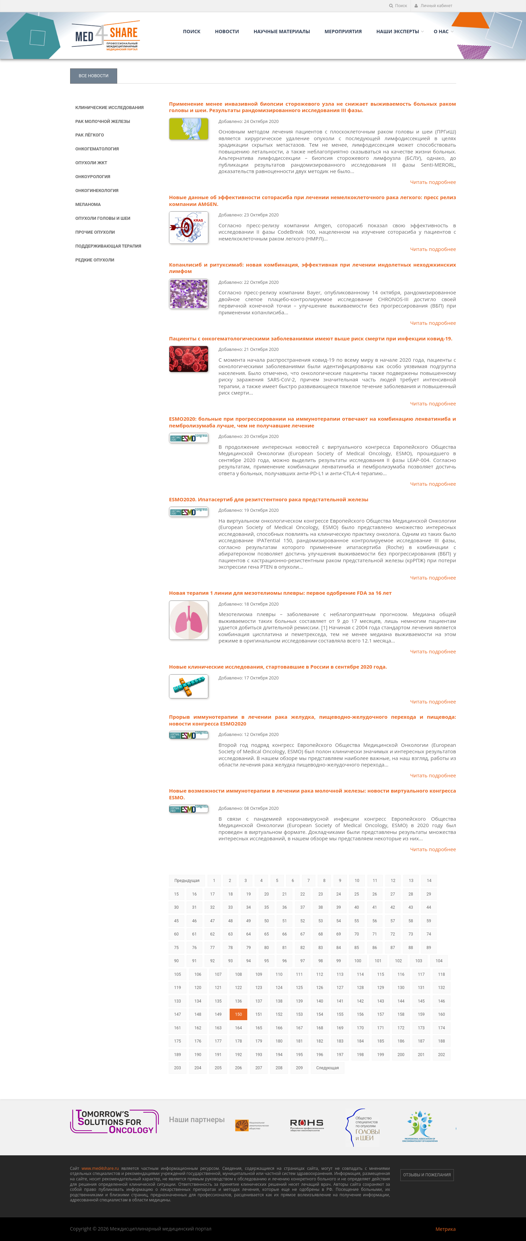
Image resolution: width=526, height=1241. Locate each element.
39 (338, 907)
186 (401, 1041)
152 (279, 1014)
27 (393, 894)
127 (340, 987)
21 (284, 894)
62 (212, 934)
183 (340, 1041)
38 (320, 907)
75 (176, 947)
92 (212, 961)
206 (238, 1068)
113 (340, 974)
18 (230, 894)
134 (197, 1001)
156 (360, 1014)
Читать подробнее (433, 181)
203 (177, 1068)
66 (284, 934)
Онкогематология (97, 148)
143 (380, 1001)
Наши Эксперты (397, 31)
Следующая (327, 1068)
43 (410, 907)
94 (248, 961)
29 (428, 894)
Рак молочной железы (103, 121)
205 (218, 1068)
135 (218, 1001)
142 (360, 1001)
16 (194, 894)
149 (218, 1014)
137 (258, 1001)
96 (284, 961)
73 (410, 934)
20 (266, 894)
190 (197, 1054)
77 (212, 947)
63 (230, 934)
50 (266, 921)
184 (360, 1041)
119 (177, 987)
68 (320, 934)
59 (428, 921)
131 (421, 987)
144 (401, 1001)
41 (375, 907)
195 (299, 1054)
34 (248, 907)
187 (421, 1041)
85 (356, 947)
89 (428, 947)
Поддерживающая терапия (108, 246)
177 (218, 1041)
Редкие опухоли (95, 259)
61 (194, 934)
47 (212, 921)
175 (177, 1041)
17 (212, 894)
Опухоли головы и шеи (103, 218)
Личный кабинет (434, 5)
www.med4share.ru (100, 1168)
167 (299, 1028)
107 (218, 974)
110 (279, 974)
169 (340, 1028)
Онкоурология (93, 176)
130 (401, 987)
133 (177, 1001)
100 (357, 961)
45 (176, 921)
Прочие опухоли (95, 232)
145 (421, 1001)
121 (218, 987)
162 (197, 1028)
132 (441, 987)
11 (375, 880)
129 (380, 987)
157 (380, 1014)
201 (421, 1054)
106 (197, 974)
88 (410, 947)
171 (380, 1028)
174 (441, 1028)
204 (197, 1068)
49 (248, 921)
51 (284, 921)
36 (284, 907)
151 (258, 1014)
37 (302, 907)
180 (279, 1041)
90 (176, 961)
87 (393, 947)
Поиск (398, 5)
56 (375, 921)
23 (320, 894)
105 (177, 974)
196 (319, 1054)
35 (266, 907)
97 (302, 961)
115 (380, 974)
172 (401, 1028)
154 (319, 1014)
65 (266, 934)
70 (356, 934)
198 (360, 1054)
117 (421, 974)
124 (279, 987)
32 (212, 907)
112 (319, 974)
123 (258, 987)
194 (279, 1054)
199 (380, 1054)
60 (176, 934)
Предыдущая (186, 880)
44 (428, 907)
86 (375, 947)
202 (441, 1054)
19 (248, 894)
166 (279, 1028)
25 (356, 894)
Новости (227, 31)
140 (319, 1001)
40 (356, 907)
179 (258, 1041)
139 (299, 1001)
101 (378, 961)
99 (338, 961)
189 (177, 1054)
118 (441, 974)
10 (357, 880)
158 (401, 1014)
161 (177, 1028)
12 (393, 880)
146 (441, 1001)
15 (176, 894)
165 (258, 1028)
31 (194, 907)
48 (230, 921)
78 (230, 947)
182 (319, 1041)
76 (194, 947)
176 (197, 1041)
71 (375, 934)
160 (441, 1014)
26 (375, 894)
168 (319, 1028)
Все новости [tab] (94, 75)
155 (340, 1014)
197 (340, 1054)
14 (429, 880)
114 (360, 974)
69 (338, 934)
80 (266, 947)
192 (238, 1054)
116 (401, 974)
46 (194, 921)
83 (320, 947)
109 (258, 974)
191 (218, 1054)
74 (428, 934)
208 (279, 1068)
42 (393, 907)
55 (356, 921)
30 (176, 907)
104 (439, 961)
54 (338, 921)
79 (248, 947)
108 (238, 974)
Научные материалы (282, 31)
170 (360, 1028)
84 (338, 947)
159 (421, 1014)
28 (410, 894)
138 (279, 1001)
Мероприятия (343, 31)
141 (340, 1001)
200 (401, 1054)
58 (410, 921)
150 (238, 1014)
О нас (441, 31)
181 (299, 1041)
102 (398, 961)
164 (238, 1028)
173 (421, 1028)
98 (320, 961)
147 (177, 1014)
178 (238, 1041)
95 (266, 961)
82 (302, 947)
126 (319, 987)
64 (248, 934)
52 (302, 921)
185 (380, 1041)
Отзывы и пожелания (427, 1175)
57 (393, 921)
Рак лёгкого (90, 135)
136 (238, 1001)
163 (218, 1028)
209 (299, 1068)
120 (197, 987)
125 (299, 987)
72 (393, 934)
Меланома (88, 204)
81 (284, 947)
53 (320, 921)
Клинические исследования (110, 107)
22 (302, 894)
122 (238, 987)
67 (302, 934)
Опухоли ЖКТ (91, 162)
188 (441, 1041)
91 (194, 961)
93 (230, 961)
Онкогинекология (97, 190)
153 (299, 1014)
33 (230, 907)
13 (411, 880)
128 (360, 987)
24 (338, 894)
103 (418, 961)
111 (299, 974)
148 (197, 1014)
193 (258, 1054)
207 (258, 1068)
